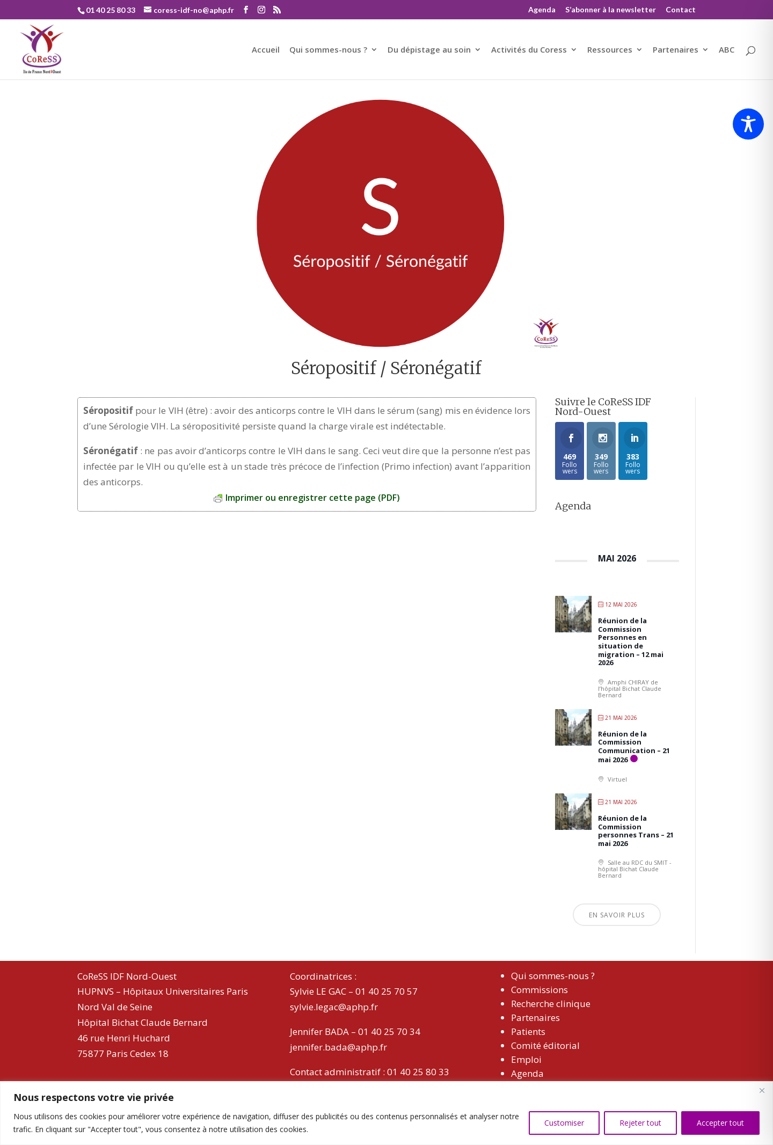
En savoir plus (617, 915)
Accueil (266, 50)
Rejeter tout (640, 1123)
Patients (528, 1031)
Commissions (539, 989)
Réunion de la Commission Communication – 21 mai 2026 (634, 747)
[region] (386, 1113)
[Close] (761, 1090)
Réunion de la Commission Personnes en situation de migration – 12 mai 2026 (630, 641)
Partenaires (675, 50)
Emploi (526, 1059)
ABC (726, 50)
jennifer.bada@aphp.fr (338, 1047)
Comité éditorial (545, 1045)
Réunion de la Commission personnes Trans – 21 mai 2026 (636, 830)
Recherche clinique (550, 1003)
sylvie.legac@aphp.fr (334, 1007)
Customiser (564, 1123)
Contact (681, 10)
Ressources (609, 50)
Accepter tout (720, 1123)
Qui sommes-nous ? (328, 50)
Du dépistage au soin (429, 50)
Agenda (542, 10)
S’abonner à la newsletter (610, 10)
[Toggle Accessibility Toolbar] (748, 124)
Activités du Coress (529, 50)
